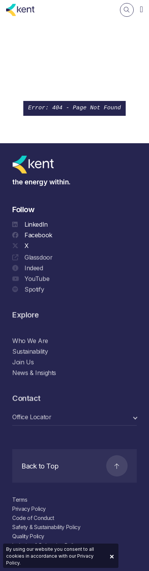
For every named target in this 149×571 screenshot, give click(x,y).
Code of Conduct (33, 518)
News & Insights (34, 373)
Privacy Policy (29, 508)
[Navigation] (141, 9)
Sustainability (30, 351)
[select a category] (74, 417)
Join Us (23, 362)
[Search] (127, 10)
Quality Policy (28, 536)
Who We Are (30, 341)
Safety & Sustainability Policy (46, 527)
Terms (19, 499)
